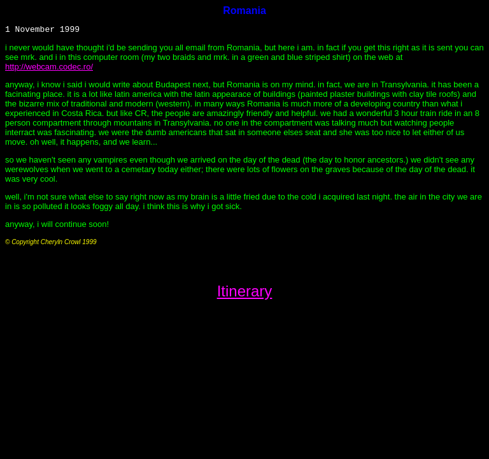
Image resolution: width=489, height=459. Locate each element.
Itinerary (245, 293)
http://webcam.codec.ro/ (49, 68)
